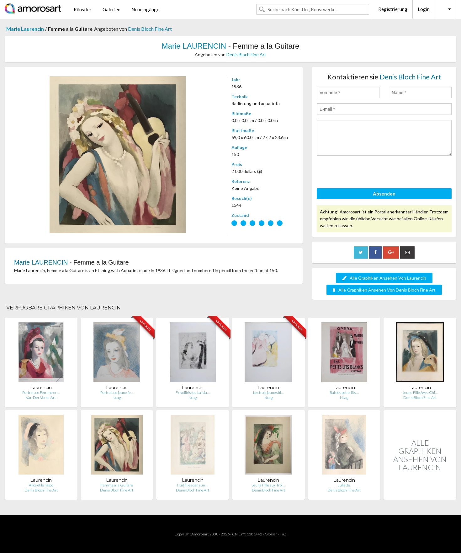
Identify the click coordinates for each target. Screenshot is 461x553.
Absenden (384, 193)
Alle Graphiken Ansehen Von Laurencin (384, 278)
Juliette (344, 485)
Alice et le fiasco (41, 485)
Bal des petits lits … (344, 392)
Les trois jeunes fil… (268, 392)
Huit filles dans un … (192, 485)
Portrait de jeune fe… (116, 392)
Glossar (271, 534)
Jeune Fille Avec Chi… (420, 392)
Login (424, 9)
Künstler (83, 9)
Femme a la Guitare (117, 485)
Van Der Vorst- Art (41, 397)
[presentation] (364, 173)
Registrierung (392, 9)
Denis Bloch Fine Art (150, 29)
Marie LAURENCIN (194, 46)
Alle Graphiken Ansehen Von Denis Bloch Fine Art (384, 290)
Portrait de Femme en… (41, 392)
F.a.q (283, 534)
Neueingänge (145, 9)
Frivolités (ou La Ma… (192, 392)
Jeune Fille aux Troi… (268, 485)
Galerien (111, 9)
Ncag (117, 397)
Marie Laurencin (25, 29)
